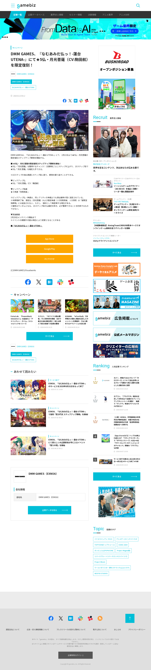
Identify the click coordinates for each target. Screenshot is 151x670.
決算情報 (92, 14)
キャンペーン (17, 47)
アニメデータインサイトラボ (126, 539)
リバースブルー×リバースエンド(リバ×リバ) (110, 556)
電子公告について (100, 629)
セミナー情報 (75, 14)
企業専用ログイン (75, 655)
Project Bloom (99, 562)
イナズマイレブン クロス (103, 539)
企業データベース (36, 14)
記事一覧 (17, 14)
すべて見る (49, 336)
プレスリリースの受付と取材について (71, 629)
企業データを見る (49, 510)
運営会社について (12, 629)
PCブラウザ (49, 259)
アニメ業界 (107, 14)
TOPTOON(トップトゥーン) (104, 545)
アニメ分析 (124, 14)
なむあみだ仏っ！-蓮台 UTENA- (23, 87)
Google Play (49, 248)
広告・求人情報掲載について (38, 629)
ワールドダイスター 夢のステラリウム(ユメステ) (111, 567)
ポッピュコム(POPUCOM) (103, 550)
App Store (49, 238)
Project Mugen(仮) (123, 550)
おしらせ (117, 629)
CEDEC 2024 (123, 545)
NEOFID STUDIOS (101, 573)
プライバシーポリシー (136, 629)
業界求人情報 (57, 14)
